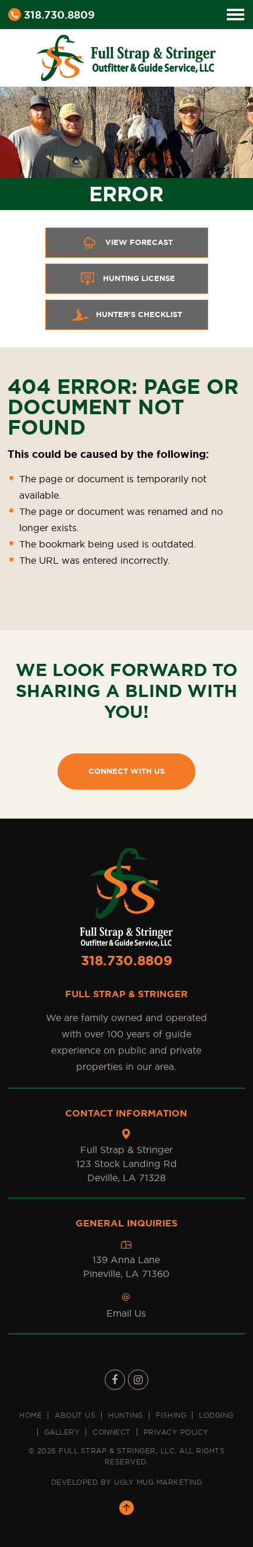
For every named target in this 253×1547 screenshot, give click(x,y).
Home (30, 1415)
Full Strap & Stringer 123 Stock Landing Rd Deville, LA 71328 (126, 1163)
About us (75, 1415)
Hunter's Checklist (127, 314)
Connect (111, 1432)
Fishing (171, 1415)
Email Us (126, 1313)
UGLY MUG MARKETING (158, 1482)
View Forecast (127, 242)
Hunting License (127, 278)
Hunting (125, 1415)
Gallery (62, 1432)
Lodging (216, 1415)
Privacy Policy (176, 1432)
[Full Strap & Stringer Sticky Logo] (126, 56)
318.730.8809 (51, 14)
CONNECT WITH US (126, 771)
